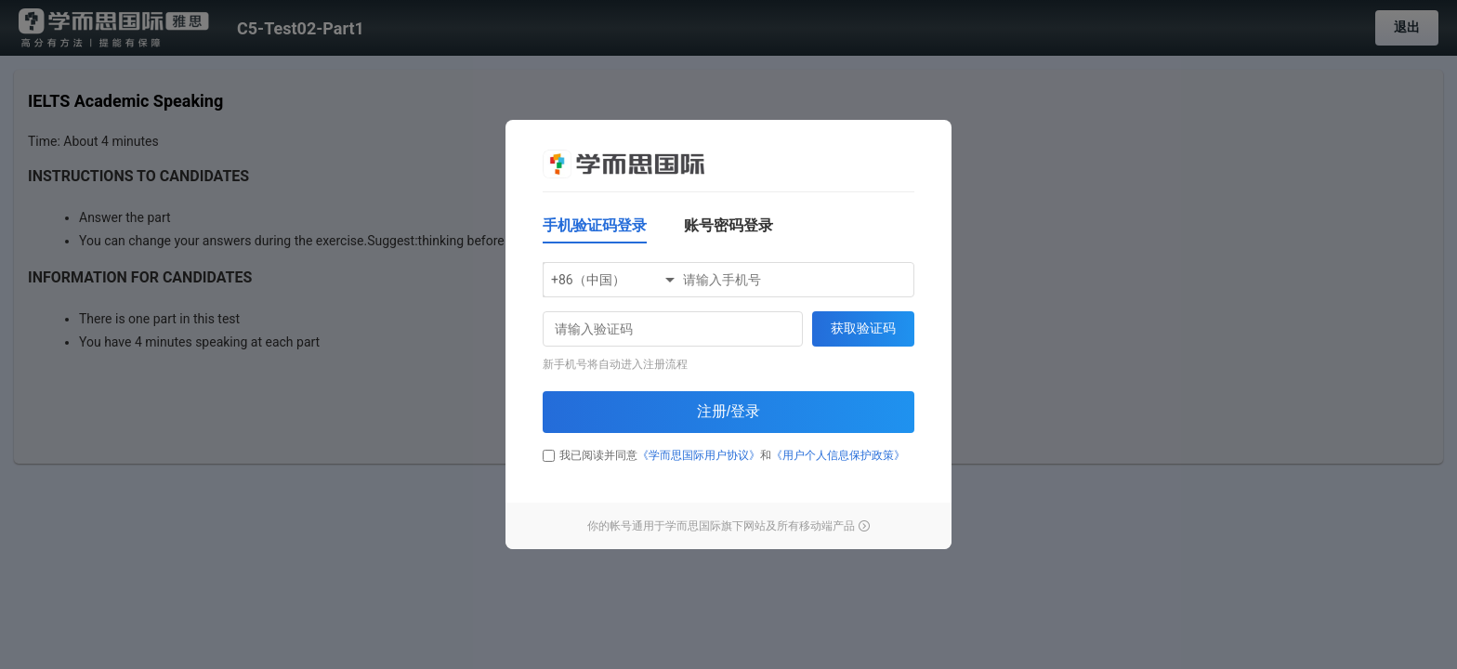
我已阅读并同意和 (724, 455)
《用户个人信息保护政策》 (838, 455)
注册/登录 (728, 411)
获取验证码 (863, 328)
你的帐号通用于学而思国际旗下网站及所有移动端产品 (728, 525)
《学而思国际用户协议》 (698, 455)
